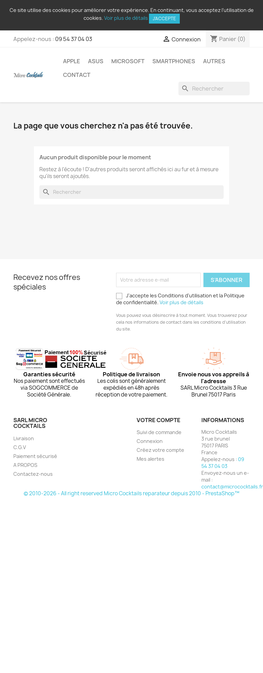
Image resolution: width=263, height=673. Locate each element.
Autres (214, 61)
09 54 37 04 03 (73, 39)
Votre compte (158, 420)
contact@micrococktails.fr (232, 486)
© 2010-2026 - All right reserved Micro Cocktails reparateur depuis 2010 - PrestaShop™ (131, 493)
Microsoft (128, 61)
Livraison (23, 438)
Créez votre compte (160, 450)
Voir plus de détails (126, 18)
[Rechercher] (214, 88)
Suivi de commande (159, 432)
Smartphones (173, 61)
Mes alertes (150, 459)
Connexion (150, 441)
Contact (76, 75)
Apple (71, 61)
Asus (95, 61)
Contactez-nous (33, 474)
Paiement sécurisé (35, 456)
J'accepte (164, 18)
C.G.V (19, 447)
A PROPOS (25, 465)
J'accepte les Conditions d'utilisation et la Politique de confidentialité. (180, 299)
